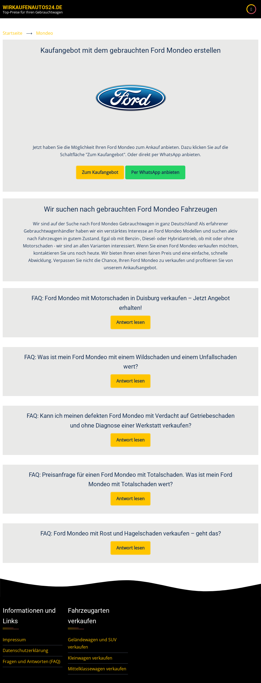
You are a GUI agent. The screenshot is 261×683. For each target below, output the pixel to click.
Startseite (12, 33)
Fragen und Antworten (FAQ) (31, 661)
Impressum (14, 640)
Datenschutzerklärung (25, 650)
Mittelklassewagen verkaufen (97, 669)
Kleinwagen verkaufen (90, 658)
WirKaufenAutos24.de (32, 7)
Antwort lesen (130, 322)
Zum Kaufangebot (100, 172)
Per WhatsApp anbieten (155, 172)
